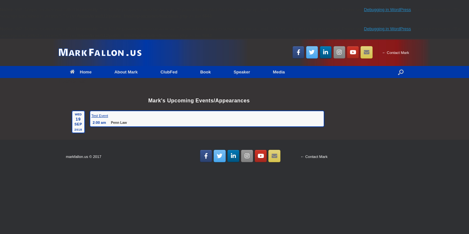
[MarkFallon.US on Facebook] (298, 52)
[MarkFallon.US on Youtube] (353, 52)
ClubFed (169, 72)
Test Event (100, 116)
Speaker (242, 72)
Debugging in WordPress (387, 9)
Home (81, 72)
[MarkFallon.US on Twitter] (312, 52)
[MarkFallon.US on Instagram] (340, 52)
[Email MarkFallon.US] (367, 52)
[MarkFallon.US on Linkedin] (326, 52)
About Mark (126, 72)
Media (279, 72)
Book (205, 72)
